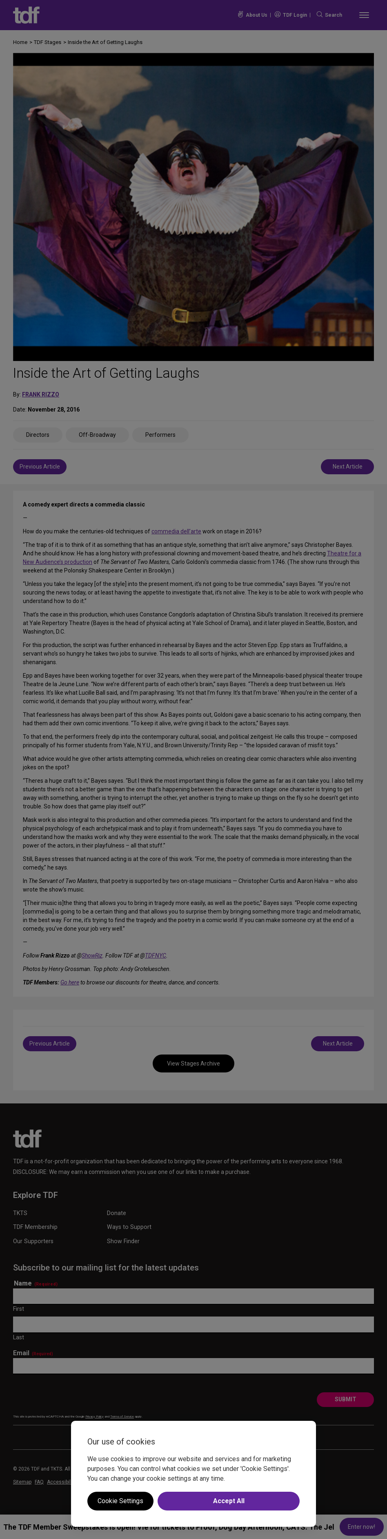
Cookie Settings (120, 1501)
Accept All (229, 1501)
